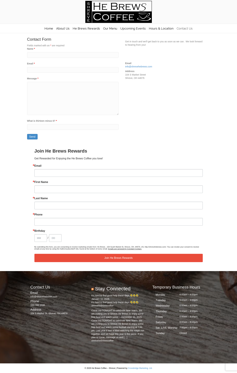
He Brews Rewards (86, 28)
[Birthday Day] (55, 238)
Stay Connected (112, 288)
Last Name (41, 198)
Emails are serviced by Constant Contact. (125, 249)
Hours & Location (161, 28)
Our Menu (110, 28)
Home (48, 28)
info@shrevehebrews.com (138, 66)
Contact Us (185, 28)
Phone (38, 214)
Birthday (39, 231)
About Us (63, 28)
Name (31, 48)
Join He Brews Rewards (118, 257)
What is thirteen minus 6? (42, 121)
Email (31, 63)
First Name (41, 182)
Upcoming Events (133, 28)
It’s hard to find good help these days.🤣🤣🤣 (114, 295)
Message (33, 78)
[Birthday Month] (40, 238)
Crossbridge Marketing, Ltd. (140, 368)
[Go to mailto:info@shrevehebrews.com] (57, 294)
